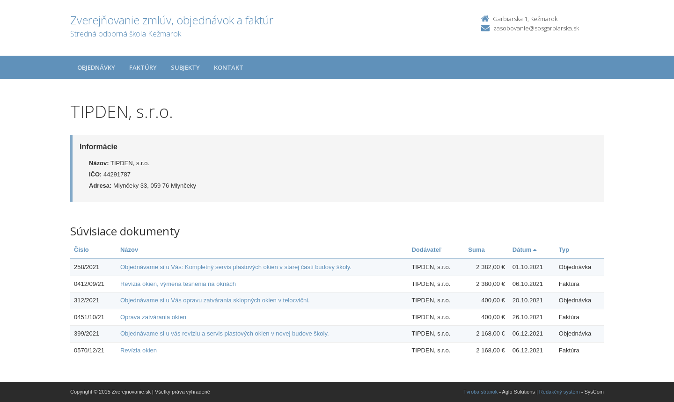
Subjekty (185, 67)
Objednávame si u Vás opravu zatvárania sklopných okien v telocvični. (215, 300)
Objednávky (96, 67)
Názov (129, 249)
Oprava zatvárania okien (153, 317)
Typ (564, 249)
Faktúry (143, 67)
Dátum (524, 249)
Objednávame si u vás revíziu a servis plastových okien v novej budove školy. (224, 333)
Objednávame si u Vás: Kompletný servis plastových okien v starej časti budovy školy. (236, 266)
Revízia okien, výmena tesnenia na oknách (178, 283)
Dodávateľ (426, 249)
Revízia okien (138, 350)
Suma (476, 249)
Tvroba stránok (480, 392)
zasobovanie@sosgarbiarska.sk (536, 28)
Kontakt (228, 67)
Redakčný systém (559, 392)
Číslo (81, 249)
